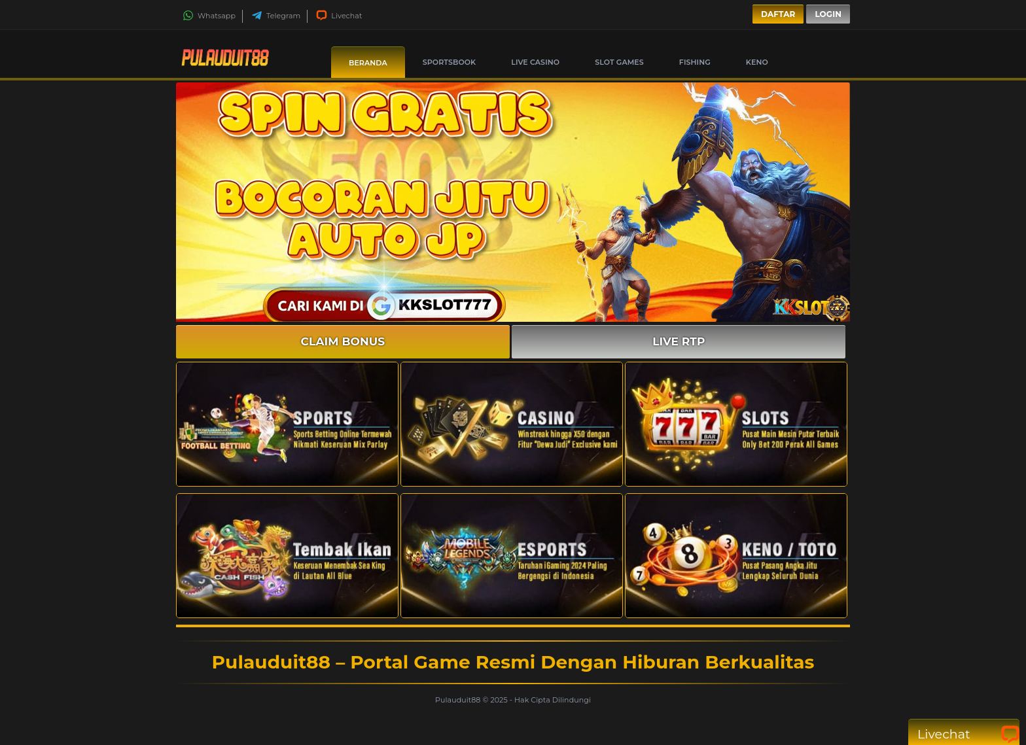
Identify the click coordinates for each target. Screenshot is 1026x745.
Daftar (778, 14)
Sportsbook (449, 62)
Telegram (275, 15)
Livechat (339, 15)
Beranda (368, 62)
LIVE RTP (678, 341)
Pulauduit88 (458, 699)
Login (828, 14)
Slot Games (619, 62)
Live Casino (535, 62)
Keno (757, 62)
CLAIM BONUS (343, 341)
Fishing (695, 62)
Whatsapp (209, 15)
